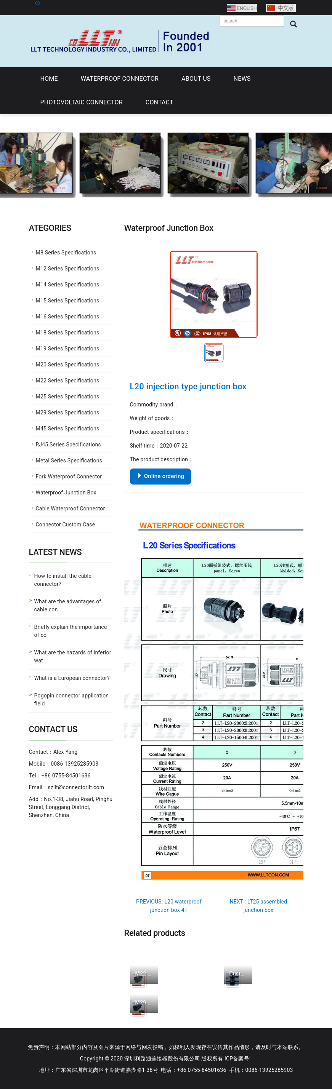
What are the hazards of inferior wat (72, 656)
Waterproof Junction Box (66, 492)
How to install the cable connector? (62, 580)
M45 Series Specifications (67, 428)
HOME (49, 78)
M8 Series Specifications (66, 252)
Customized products (238, 974)
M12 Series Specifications (67, 268)
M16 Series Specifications (67, 316)
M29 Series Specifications (67, 412)
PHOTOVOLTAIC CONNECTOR (81, 102)
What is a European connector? (72, 678)
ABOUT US (195, 78)
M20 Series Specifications (67, 364)
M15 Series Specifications (67, 300)
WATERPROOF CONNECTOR (120, 78)
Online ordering (160, 476)
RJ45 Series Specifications (68, 444)
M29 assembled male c (144, 1002)
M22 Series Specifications (67, 380)
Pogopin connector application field (71, 699)
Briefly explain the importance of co (70, 631)
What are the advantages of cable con (67, 605)
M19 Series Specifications (67, 348)
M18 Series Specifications (67, 332)
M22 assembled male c (144, 974)
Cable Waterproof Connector (70, 508)
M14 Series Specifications (67, 284)
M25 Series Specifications (67, 396)
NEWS (242, 78)
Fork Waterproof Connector (69, 476)
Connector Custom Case (65, 524)
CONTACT (159, 102)
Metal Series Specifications (69, 460)
